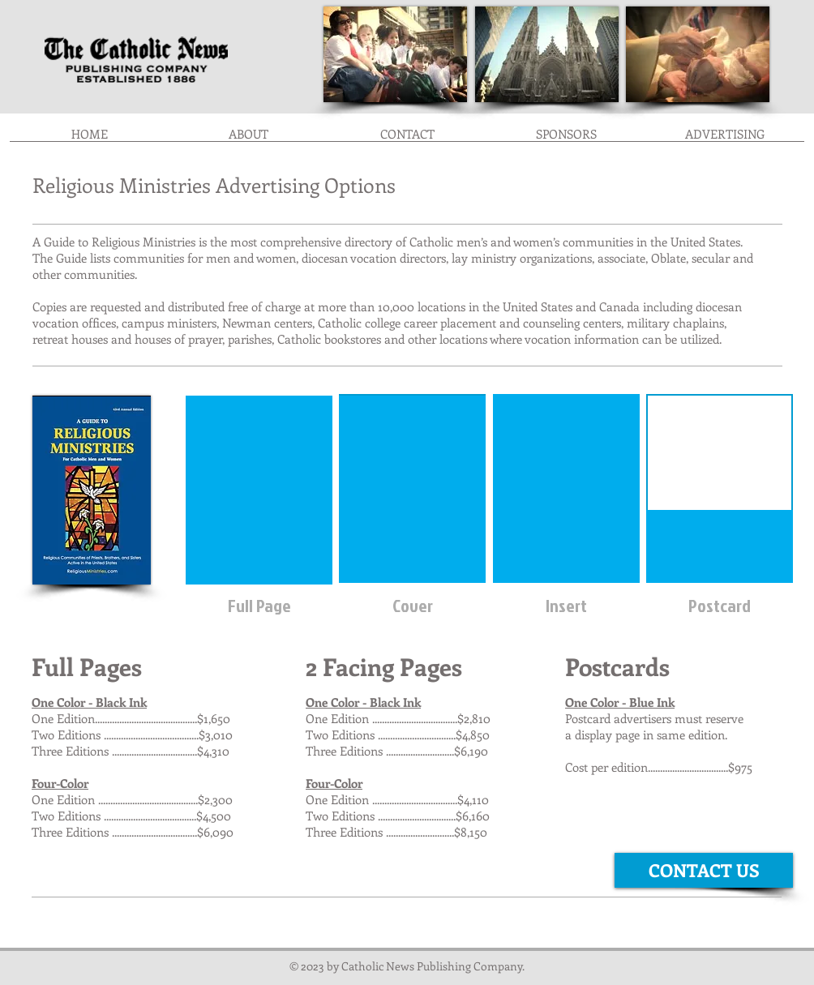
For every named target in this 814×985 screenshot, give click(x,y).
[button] (565, 139)
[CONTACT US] (704, 870)
